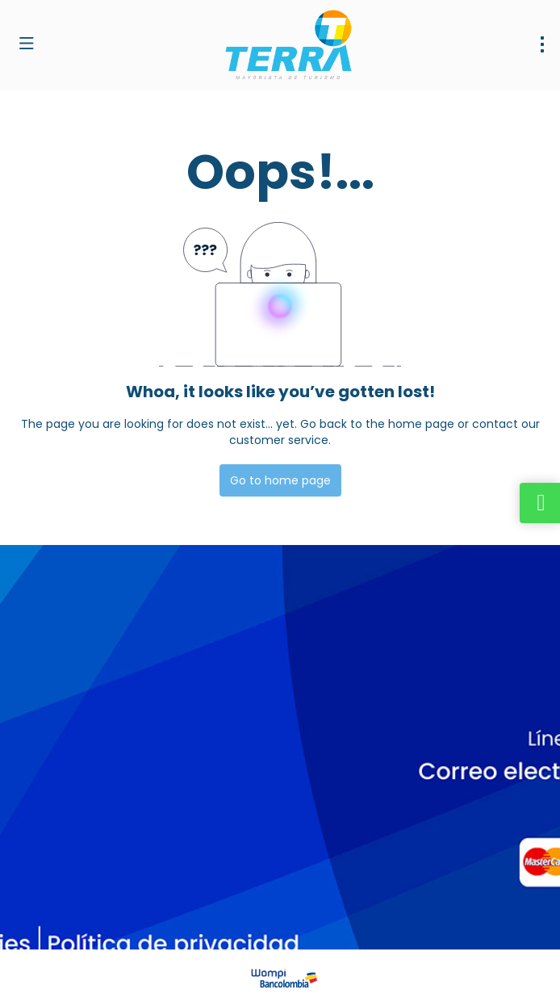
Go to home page (280, 480)
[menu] (542, 44)
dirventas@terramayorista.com (102, 771)
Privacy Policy (337, 917)
